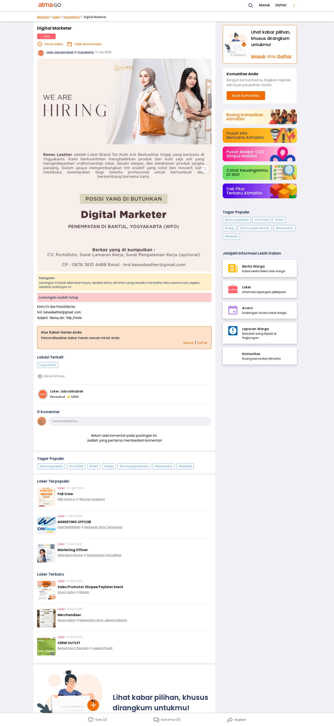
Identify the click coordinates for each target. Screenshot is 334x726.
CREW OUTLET (69, 643)
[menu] (294, 5)
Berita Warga (253, 266)
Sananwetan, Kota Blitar (104, 555)
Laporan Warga (255, 329)
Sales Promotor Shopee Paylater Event (90, 587)
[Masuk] (237, 44)
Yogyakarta (71, 17)
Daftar (281, 5)
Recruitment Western (73, 648)
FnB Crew (65, 494)
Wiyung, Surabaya (92, 499)
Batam (84, 592)
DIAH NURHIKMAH (69, 527)
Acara (247, 308)
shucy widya (66, 592)
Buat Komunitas (245, 95)
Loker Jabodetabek (59, 52)
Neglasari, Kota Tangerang (103, 527)
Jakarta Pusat (102, 648)
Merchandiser (69, 615)
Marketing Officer (73, 550)
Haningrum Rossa (70, 555)
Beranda (43, 17)
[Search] (250, 5)
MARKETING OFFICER (74, 522)
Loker (56, 17)
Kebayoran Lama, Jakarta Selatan (103, 620)
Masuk (264, 5)
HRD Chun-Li (66, 499)
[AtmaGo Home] (50, 5)
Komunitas (251, 354)
